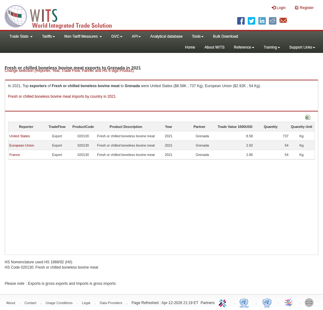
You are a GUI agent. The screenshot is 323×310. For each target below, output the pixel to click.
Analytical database (166, 36)
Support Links (302, 47)
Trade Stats (21, 36)
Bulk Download (225, 36)
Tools (198, 36)
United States (19, 136)
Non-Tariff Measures (83, 36)
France (14, 155)
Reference (244, 47)
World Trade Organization (289, 302)
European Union (21, 145)
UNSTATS (267, 302)
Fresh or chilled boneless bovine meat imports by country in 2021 (62, 96)
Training (272, 47)
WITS (62, 15)
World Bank (310, 302)
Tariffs (48, 36)
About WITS (215, 47)
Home (190, 47)
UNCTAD (245, 302)
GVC (116, 36)
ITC (223, 302)
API (136, 36)
